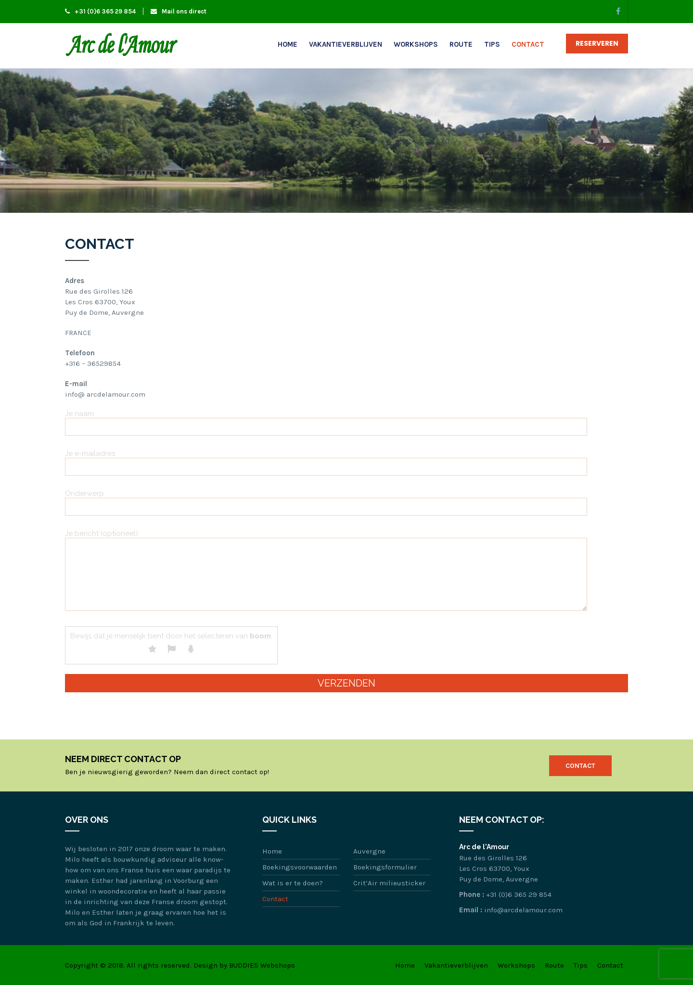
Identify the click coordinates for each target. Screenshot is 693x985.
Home (287, 44)
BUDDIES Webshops (262, 965)
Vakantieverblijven (345, 44)
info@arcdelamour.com (523, 910)
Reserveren (597, 43)
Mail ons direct (178, 11)
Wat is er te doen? (292, 883)
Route (461, 44)
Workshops (416, 44)
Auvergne (369, 851)
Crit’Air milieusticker (389, 883)
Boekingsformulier (385, 867)
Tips (492, 44)
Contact (528, 44)
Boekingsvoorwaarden (299, 867)
